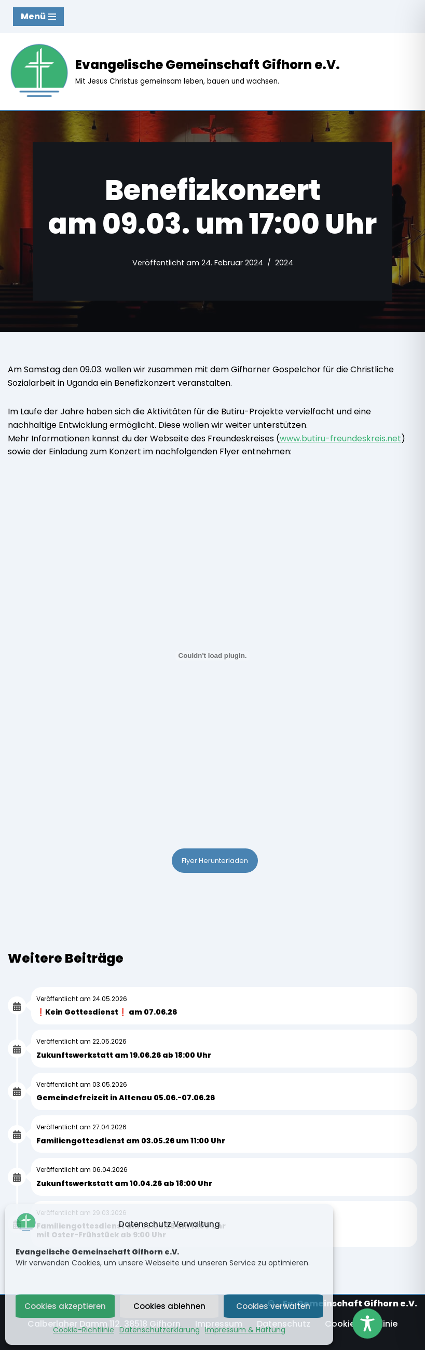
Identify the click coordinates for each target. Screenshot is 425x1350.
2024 (284, 263)
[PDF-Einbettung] (212, 656)
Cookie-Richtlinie (83, 1330)
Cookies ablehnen (169, 1306)
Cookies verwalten (273, 1306)
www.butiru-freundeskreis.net (340, 438)
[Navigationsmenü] (38, 16)
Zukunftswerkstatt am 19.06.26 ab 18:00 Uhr (123, 1055)
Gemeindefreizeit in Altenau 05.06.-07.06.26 (125, 1097)
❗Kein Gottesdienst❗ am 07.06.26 (106, 1012)
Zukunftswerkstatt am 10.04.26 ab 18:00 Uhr (124, 1183)
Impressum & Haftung (245, 1330)
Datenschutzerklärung (159, 1330)
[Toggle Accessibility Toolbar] (367, 1323)
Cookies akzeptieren (65, 1306)
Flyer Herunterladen (215, 860)
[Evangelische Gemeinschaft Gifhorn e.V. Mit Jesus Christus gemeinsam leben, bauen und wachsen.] (174, 71)
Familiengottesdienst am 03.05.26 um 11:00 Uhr (130, 1141)
